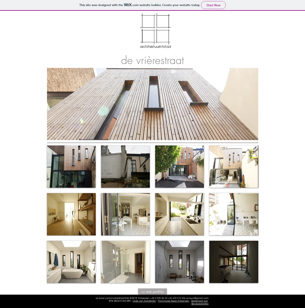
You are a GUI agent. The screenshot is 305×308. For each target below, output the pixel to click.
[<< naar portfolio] (152, 291)
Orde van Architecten (144, 301)
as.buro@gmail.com (197, 298)
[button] (71, 166)
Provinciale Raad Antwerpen (173, 301)
